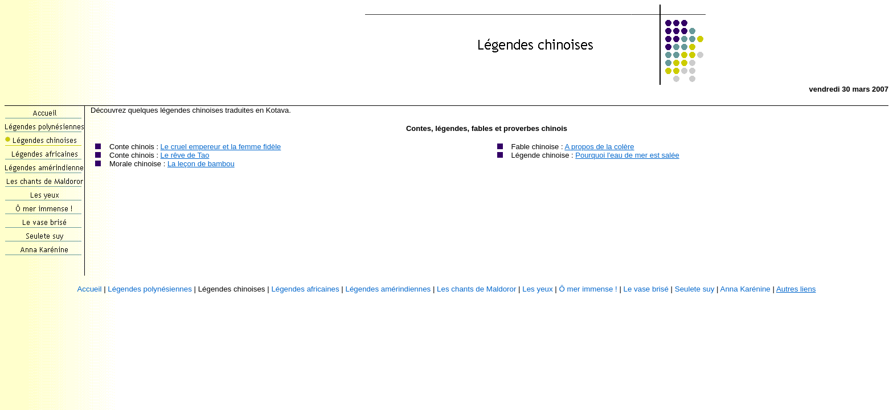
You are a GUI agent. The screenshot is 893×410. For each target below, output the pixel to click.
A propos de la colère (599, 146)
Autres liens (796, 289)
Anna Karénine (745, 289)
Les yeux (537, 289)
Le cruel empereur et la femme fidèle (221, 146)
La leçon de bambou (201, 163)
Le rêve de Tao (185, 155)
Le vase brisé (646, 289)
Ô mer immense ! (588, 289)
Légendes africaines (305, 289)
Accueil (89, 289)
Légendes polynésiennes (149, 289)
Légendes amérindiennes (388, 289)
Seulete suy (695, 289)
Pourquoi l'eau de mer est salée (627, 155)
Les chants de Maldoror (476, 289)
